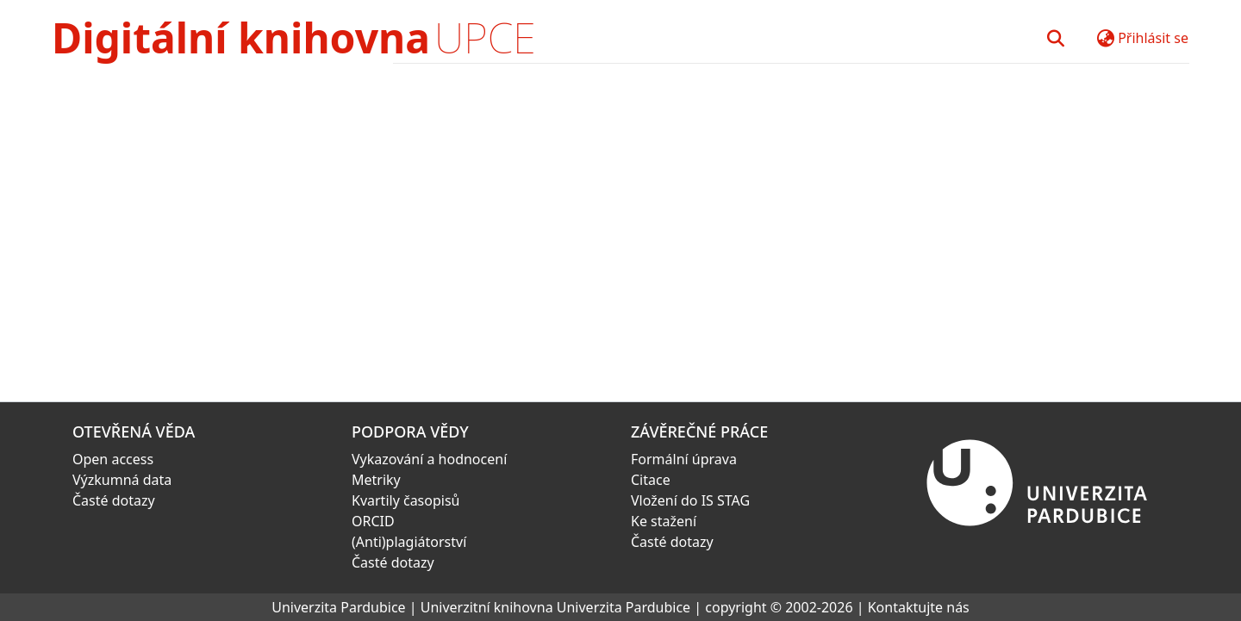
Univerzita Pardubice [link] (338, 607)
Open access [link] (112, 459)
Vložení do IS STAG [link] (690, 500)
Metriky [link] (376, 479)
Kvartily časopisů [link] (406, 500)
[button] (1055, 38)
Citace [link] (650, 479)
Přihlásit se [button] (1153, 37)
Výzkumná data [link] (121, 479)
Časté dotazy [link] (113, 500)
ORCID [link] (373, 521)
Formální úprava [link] (684, 459)
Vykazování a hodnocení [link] (429, 459)
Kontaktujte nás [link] (919, 607)
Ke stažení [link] (663, 521)
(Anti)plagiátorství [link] (409, 541)
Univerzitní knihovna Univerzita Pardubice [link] (555, 607)
